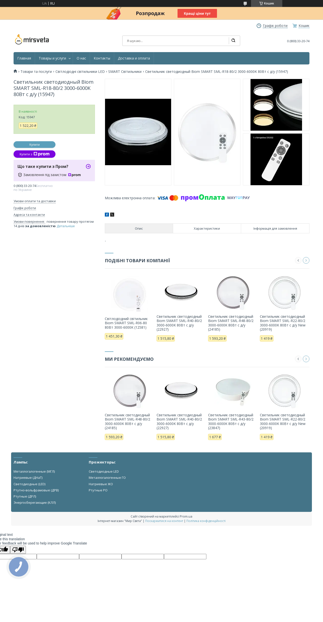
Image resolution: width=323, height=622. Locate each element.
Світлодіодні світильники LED (80, 71)
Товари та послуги (36, 71)
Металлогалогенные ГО (107, 477)
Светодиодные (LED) (29, 484)
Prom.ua (186, 516)
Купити (34, 144)
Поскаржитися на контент (164, 521)
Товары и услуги (52, 58)
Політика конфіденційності (206, 521)
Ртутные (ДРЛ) (25, 496)
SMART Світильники (125, 71)
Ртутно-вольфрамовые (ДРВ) (36, 490)
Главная (24, 58)
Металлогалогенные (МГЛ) (34, 471)
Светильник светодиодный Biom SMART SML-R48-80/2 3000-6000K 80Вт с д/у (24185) (230, 323)
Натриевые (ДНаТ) (28, 477)
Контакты (102, 58)
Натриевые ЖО (101, 484)
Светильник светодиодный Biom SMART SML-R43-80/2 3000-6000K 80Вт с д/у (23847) (230, 421)
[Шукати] (233, 40)
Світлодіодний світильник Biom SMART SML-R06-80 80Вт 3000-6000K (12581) (126, 323)
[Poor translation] (18, 550)
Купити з (34, 154)
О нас (81, 58)
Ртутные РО (98, 490)
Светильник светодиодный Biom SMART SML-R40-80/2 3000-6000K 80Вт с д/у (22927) (179, 323)
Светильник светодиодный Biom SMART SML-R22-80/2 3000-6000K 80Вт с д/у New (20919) (282, 323)
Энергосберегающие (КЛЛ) (35, 502)
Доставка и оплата (134, 58)
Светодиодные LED (104, 471)
